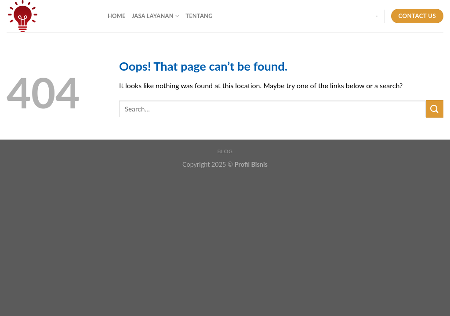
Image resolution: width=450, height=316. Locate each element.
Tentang (199, 15)
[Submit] (434, 108)
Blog (225, 151)
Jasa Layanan (156, 16)
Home (117, 15)
